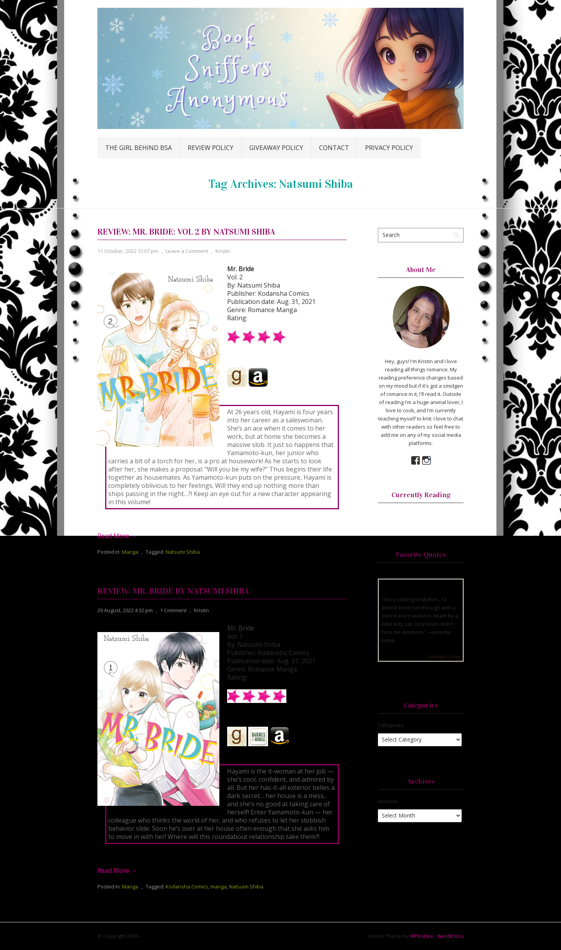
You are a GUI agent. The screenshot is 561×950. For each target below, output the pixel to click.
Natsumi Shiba (183, 551)
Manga (130, 551)
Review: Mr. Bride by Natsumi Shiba (173, 591)
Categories (391, 725)
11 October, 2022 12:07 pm (127, 250)
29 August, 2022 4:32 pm (125, 610)
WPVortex (421, 935)
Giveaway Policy (276, 147)
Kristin (222, 250)
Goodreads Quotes (443, 656)
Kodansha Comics (187, 886)
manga (218, 886)
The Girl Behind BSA (138, 147)
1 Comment (173, 610)
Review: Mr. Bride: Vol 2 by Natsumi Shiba (186, 231)
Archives (388, 801)
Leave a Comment (187, 250)
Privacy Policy (389, 147)
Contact (334, 147)
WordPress (450, 935)
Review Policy (210, 147)
